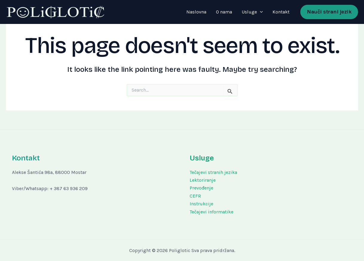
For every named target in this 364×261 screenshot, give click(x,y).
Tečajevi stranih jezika (213, 172)
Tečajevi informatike (211, 212)
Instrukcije (201, 204)
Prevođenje (201, 188)
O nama (224, 12)
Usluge (252, 12)
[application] (260, 12)
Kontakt (281, 12)
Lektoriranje (203, 180)
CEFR (195, 196)
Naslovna (196, 12)
